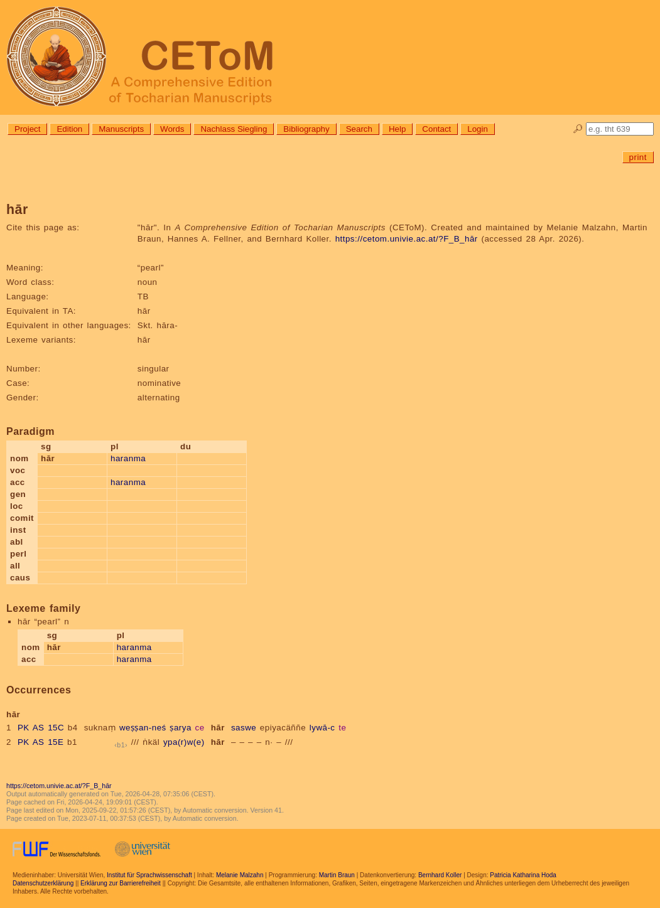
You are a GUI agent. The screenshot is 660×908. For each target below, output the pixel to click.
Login (477, 129)
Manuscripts (121, 129)
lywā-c (322, 727)
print (638, 157)
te (342, 727)
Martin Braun (337, 875)
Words (172, 129)
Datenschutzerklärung (43, 883)
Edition (69, 129)
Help (397, 129)
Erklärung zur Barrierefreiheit (120, 883)
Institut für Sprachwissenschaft (149, 875)
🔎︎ (578, 129)
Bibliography (306, 129)
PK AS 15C (41, 727)
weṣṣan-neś (142, 727)
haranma (128, 458)
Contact (436, 129)
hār (218, 727)
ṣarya (180, 727)
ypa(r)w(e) (184, 742)
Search (359, 129)
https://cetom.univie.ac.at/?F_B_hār (406, 238)
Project (27, 129)
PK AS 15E (40, 742)
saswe (243, 727)
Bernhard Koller (440, 875)
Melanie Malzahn (240, 875)
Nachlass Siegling (233, 129)
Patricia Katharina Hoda (523, 875)
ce (200, 727)
